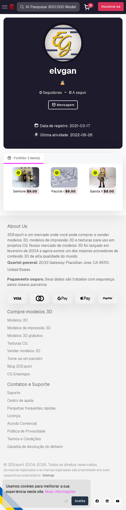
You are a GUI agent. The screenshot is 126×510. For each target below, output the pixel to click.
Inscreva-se (110, 6)
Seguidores (50, 92)
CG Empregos (18, 374)
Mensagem (63, 105)
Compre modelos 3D (29, 312)
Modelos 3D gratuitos (25, 335)
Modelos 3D (17, 320)
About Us (17, 226)
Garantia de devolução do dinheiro (35, 446)
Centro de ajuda (20, 400)
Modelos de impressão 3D (29, 327)
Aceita (80, 501)
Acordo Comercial (22, 423)
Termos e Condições (24, 438)
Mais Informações (60, 491)
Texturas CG (17, 343)
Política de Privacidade (26, 431)
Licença (13, 415)
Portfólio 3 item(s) (23, 158)
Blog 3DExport (19, 366)
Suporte (13, 392)
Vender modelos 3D (23, 350)
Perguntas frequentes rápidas (31, 408)
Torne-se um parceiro (24, 358)
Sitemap (48, 475)
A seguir (78, 92)
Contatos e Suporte (28, 384)
